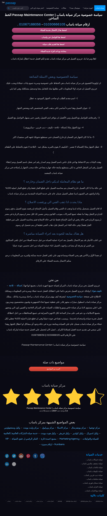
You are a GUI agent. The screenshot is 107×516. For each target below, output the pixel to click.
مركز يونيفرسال (78, 427)
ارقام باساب (29, 501)
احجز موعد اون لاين (37, 8)
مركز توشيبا (94, 427)
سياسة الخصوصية (52, 8)
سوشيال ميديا (75, 8)
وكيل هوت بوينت (48, 433)
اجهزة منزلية (88, 8)
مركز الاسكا (62, 427)
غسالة (19, 285)
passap (60, 501)
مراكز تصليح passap (86, 501)
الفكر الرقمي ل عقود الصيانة (25, 438)
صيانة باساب (100, 8)
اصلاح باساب (50, 501)
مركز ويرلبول (48, 427)
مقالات (63, 8)
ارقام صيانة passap (71, 501)
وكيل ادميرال (92, 433)
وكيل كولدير (78, 433)
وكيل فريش (64, 433)
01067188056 (30, 24)
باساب (9, 501)
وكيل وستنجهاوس (12, 427)
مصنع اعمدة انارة (48, 438)
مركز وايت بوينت (31, 427)
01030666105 (54, 24)
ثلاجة (11, 285)
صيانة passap (99, 501)
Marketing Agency (69, 438)
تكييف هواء (97, 291)
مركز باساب (39, 501)
